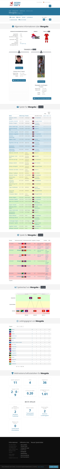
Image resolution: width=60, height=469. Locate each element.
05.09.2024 (11, 255)
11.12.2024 (11, 243)
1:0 (34, 276)
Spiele (23, 17)
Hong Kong (14, 346)
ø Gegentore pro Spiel (44, 390)
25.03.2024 (11, 273)
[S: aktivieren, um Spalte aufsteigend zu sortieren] (41, 326)
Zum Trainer (19, 80)
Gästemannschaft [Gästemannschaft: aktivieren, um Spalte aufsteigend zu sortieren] (28, 240)
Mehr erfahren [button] (41, 466)
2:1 (34, 261)
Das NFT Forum (23, 449)
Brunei (13, 357)
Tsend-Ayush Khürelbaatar (30, 414)
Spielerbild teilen (24, 453)
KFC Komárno (37, 162)
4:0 (34, 243)
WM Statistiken (22, 19)
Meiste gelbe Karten (44, 408)
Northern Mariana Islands (17, 342)
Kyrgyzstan (14, 359)
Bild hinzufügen (19, 67)
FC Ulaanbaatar (38, 117)
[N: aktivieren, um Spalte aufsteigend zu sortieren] (47, 326)
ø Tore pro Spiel (30, 390)
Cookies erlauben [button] (53, 466)
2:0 (34, 250)
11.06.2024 (11, 261)
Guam (13, 331)
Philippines (14, 350)
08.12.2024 (11, 246)
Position (27, 115)
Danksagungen (23, 451)
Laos (13, 340)
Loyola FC (37, 128)
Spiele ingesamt (15, 379)
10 (38, 329)
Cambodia (14, 348)
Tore (30, 379)
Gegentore (45, 379)
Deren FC (37, 126)
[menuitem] (33, 294)
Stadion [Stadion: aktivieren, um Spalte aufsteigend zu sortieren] (47, 240)
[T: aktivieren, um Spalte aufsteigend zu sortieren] (49, 326)
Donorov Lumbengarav (45, 414)
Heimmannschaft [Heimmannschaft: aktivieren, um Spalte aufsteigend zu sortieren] (20, 240)
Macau (13, 329)
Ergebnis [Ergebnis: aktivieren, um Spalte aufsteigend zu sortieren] (35, 240)
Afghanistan (14, 355)
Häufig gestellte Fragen (25, 448)
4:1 (34, 255)
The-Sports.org (23, 43)
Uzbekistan (14, 363)
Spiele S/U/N (15, 389)
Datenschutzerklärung (25, 455)
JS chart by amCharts (46, 313)
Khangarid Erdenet (38, 121)
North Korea (14, 335)
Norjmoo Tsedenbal (15, 415)
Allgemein (12, 17)
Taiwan (13, 333)
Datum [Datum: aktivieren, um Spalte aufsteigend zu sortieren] (10, 240)
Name (10, 115)
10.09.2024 (11, 250)
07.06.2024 (11, 265)
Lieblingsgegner (13, 19)
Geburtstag (21, 115)
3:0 (34, 246)
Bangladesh (14, 353)
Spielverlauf (30, 17)
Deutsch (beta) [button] (46, 2)
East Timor (14, 344)
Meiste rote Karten (15, 422)
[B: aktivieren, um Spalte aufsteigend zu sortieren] (38, 326)
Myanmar (13, 338)
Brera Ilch (37, 156)
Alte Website (39, 2)
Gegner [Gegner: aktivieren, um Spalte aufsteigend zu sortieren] (10, 326)
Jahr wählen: (44, 17)
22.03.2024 (11, 276)
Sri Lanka (13, 361)
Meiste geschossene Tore (15, 408)
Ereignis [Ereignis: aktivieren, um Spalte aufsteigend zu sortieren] (39, 240)
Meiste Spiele (30, 407)
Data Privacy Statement (25, 457)
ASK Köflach (37, 173)
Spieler (18, 17)
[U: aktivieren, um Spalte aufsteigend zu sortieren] (44, 326)
